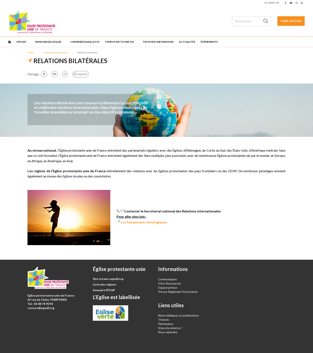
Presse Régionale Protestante (178, 291)
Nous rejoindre (167, 332)
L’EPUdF (21, 41)
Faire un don (291, 21)
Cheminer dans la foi (84, 41)
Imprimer (82, 74)
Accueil (30, 52)
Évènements (209, 41)
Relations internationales (56, 52)
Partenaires (165, 324)
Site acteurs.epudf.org (108, 279)
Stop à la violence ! (170, 328)
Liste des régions (104, 284)
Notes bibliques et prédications (178, 315)
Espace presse (167, 287)
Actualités (187, 41)
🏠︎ (9, 41)
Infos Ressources (170, 283)
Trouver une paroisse (158, 41)
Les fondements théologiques (144, 222)
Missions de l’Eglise (48, 41)
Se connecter (272, 3)
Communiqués (167, 279)
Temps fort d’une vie (119, 41)
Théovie (163, 319)
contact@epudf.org (40, 308)
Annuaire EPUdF (104, 290)
